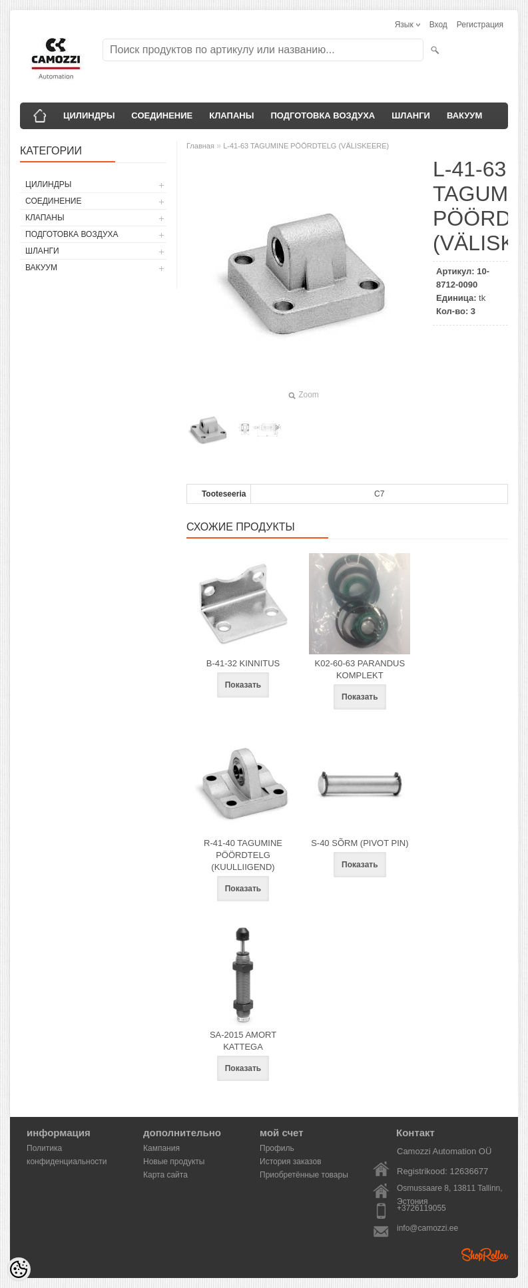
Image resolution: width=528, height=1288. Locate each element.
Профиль (277, 1148)
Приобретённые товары (304, 1175)
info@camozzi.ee (427, 1228)
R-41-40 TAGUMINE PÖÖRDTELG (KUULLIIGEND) (243, 855)
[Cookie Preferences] (19, 1269)
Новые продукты (173, 1161)
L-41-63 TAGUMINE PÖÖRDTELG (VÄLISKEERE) (306, 146)
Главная (200, 146)
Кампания (161, 1148)
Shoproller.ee (484, 1254)
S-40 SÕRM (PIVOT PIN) (359, 843)
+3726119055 (421, 1208)
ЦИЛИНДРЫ (89, 115)
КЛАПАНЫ (231, 115)
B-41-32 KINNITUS (243, 663)
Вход (438, 24)
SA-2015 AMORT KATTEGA (243, 1041)
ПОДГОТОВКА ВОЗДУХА (322, 115)
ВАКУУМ (464, 115)
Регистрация (480, 24)
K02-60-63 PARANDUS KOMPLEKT (360, 669)
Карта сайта (165, 1175)
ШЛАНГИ (411, 115)
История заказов (291, 1161)
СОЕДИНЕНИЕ (161, 115)
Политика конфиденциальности (67, 1149)
